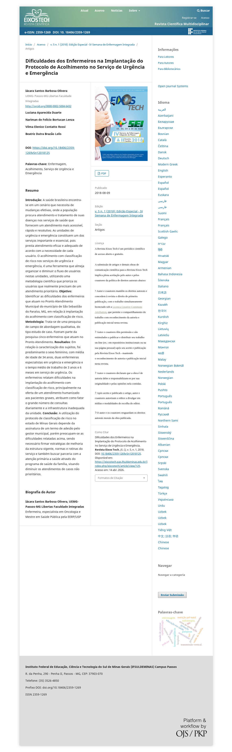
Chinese (163, 542)
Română (163, 408)
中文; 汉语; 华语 (168, 536)
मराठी (161, 353)
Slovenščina (166, 438)
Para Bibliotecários (169, 69)
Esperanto (165, 176)
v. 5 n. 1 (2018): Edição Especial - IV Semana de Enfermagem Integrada (92, 44)
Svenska (163, 469)
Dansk (162, 152)
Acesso (205, 18)
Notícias (116, 10)
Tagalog (163, 487)
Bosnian (163, 134)
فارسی (162, 201)
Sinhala (163, 426)
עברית (162, 244)
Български (165, 128)
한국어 (162, 311)
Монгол (163, 347)
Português (165, 396)
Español (163, 183)
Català (162, 140)
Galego (163, 237)
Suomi (162, 213)
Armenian (164, 268)
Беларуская (166, 122)
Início (28, 44)
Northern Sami (168, 420)
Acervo (100, 10)
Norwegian (165, 378)
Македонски (166, 341)
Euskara (163, 195)
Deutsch (163, 158)
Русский (163, 414)
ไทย (160, 481)
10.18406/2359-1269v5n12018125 (121, 453)
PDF (103, 173)
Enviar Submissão (172, 595)
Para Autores (166, 63)
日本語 (162, 292)
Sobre (133, 10)
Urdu (161, 505)
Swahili (163, 475)
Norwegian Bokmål (171, 365)
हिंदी (160, 250)
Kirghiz (163, 323)
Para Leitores (166, 57)
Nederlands (166, 372)
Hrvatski (163, 256)
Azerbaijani (165, 115)
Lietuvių (163, 329)
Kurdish (163, 317)
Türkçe (162, 493)
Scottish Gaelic (168, 231)
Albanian (164, 445)
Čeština (163, 146)
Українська (165, 499)
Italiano (163, 286)
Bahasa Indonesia (170, 274)
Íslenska (163, 280)
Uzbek (162, 512)
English (163, 170)
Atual (84, 10)
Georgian (164, 298)
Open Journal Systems (173, 86)
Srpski (162, 463)
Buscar (203, 10)
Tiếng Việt (165, 530)
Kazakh (163, 304)
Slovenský (164, 433)
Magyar (163, 262)
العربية (162, 109)
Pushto (162, 390)
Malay (162, 359)
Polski (162, 384)
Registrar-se (189, 18)
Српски (163, 451)
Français (163, 219)
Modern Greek (168, 164)
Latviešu (163, 335)
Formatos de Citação (110, 478)
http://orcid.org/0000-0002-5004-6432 (48, 106)
